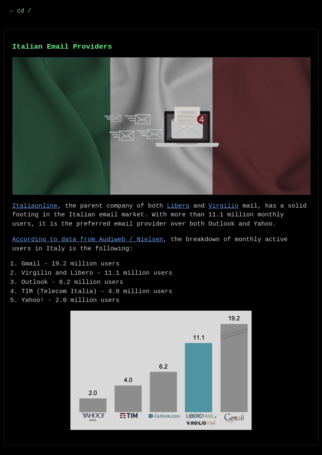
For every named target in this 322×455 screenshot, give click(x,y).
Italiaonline (34, 206)
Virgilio (223, 206)
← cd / (20, 11)
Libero (178, 206)
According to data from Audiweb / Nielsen (87, 239)
